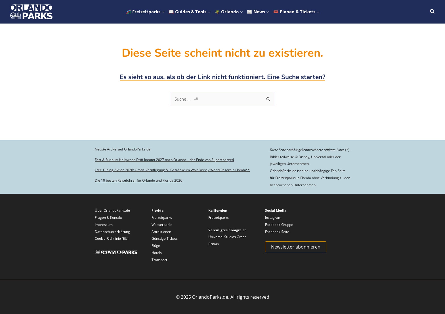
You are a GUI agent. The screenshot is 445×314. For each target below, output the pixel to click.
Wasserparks (162, 224)
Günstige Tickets (165, 238)
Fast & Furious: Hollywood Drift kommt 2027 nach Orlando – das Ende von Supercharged (164, 159)
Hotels (157, 252)
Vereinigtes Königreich (227, 230)
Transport (159, 259)
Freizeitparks (162, 217)
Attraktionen (161, 231)
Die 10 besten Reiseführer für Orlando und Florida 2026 (138, 180)
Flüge (156, 245)
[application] (162, 11)
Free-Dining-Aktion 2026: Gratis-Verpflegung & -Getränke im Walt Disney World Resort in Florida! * (172, 169)
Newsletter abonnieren (295, 247)
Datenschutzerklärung (112, 231)
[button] (145, 12)
